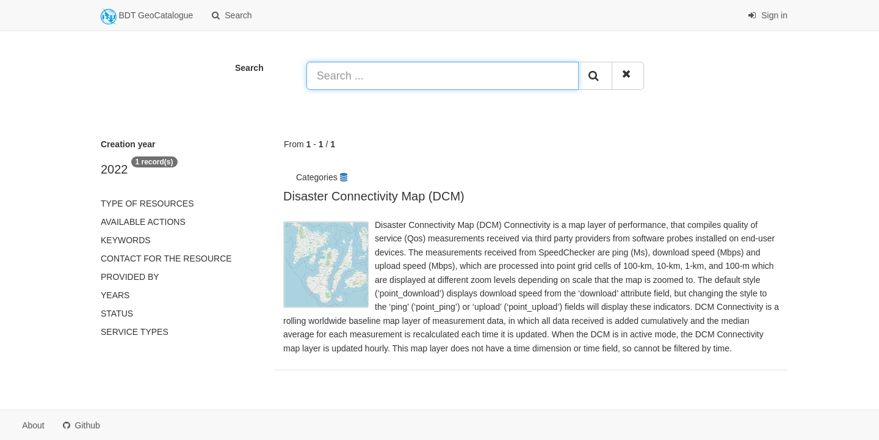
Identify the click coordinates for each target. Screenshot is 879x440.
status (117, 313)
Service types (134, 332)
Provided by (130, 277)
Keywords (126, 240)
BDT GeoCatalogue (147, 15)
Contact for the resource (166, 258)
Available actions (143, 222)
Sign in (767, 15)
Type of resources (147, 203)
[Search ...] (442, 76)
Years (115, 295)
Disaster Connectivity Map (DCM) (374, 196)
